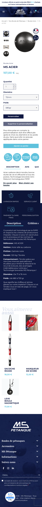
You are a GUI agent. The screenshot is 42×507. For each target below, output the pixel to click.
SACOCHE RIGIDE (9, 370)
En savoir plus (10, 183)
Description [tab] (12, 167)
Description (14, 223)
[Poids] (21, 108)
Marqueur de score (32, 370)
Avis (27, 167)
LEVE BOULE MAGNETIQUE (11, 400)
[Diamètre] (21, 97)
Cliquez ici (16, 235)
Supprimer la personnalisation (20, 124)
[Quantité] (8, 86)
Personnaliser (13, 116)
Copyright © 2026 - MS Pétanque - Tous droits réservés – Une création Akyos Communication (21, 498)
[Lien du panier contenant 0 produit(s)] (34, 11)
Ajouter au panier (21, 146)
